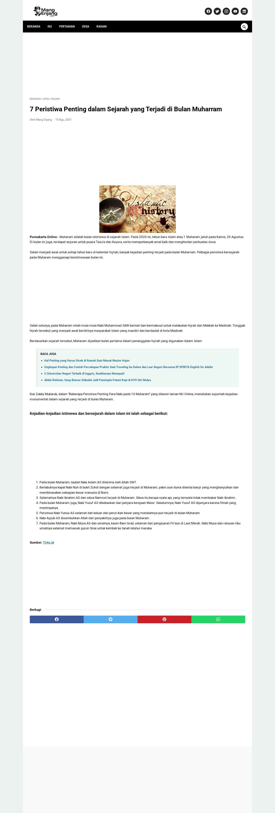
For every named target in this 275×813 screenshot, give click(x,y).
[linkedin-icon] (241, 7)
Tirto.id (48, 594)
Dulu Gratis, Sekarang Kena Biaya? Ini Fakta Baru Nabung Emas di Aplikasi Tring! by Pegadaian (216, 392)
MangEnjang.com (143, 806)
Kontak (94, 798)
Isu (52, 20)
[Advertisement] (102, 59)
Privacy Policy (143, 798)
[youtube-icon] (232, 7)
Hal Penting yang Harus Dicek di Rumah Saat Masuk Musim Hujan (86, 382)
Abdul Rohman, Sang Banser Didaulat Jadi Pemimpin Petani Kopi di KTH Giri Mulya (97, 406)
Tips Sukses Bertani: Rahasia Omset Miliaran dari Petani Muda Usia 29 (215, 260)
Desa (88, 20)
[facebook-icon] (205, 7)
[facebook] (48, 671)
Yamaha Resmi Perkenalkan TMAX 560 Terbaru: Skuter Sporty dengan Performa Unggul (216, 279)
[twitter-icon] (214, 7)
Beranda (36, 20)
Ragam (104, 20)
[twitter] (84, 671)
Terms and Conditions (188, 798)
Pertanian (70, 20)
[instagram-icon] (223, 7)
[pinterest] (120, 671)
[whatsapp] (156, 671)
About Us (79, 798)
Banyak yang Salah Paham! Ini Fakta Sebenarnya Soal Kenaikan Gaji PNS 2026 (215, 372)
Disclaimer (163, 798)
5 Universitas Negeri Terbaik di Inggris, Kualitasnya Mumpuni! (84, 400)
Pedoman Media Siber (116, 798)
